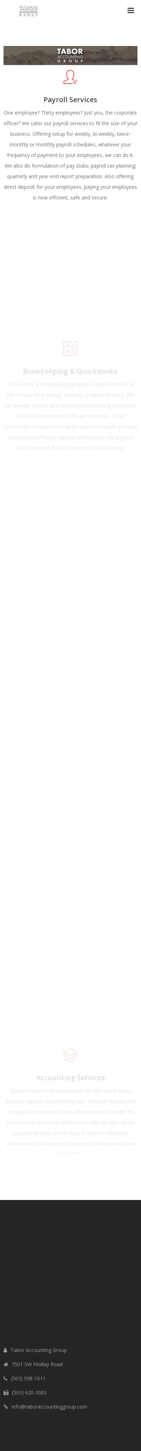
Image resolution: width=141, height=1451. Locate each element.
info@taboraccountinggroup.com (49, 1406)
